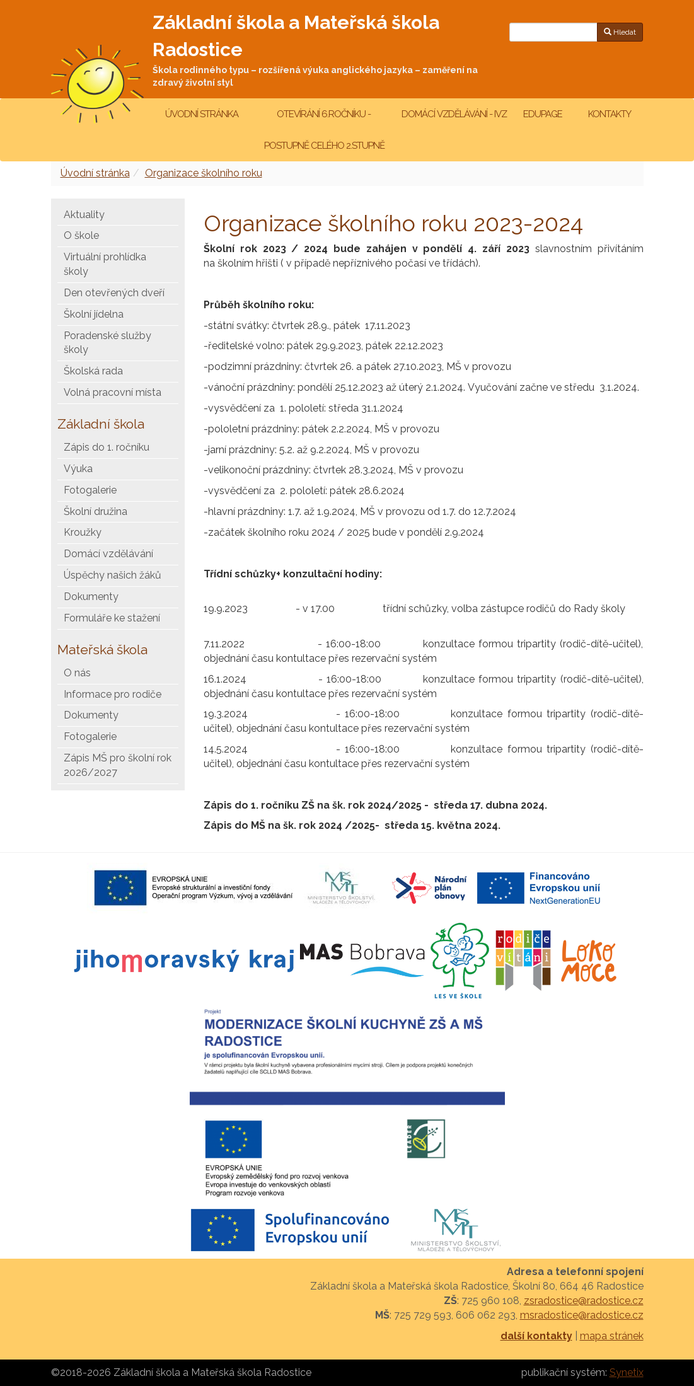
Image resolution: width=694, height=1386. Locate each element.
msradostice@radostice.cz (582, 1315)
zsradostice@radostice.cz (584, 1301)
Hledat (620, 32)
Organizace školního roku (203, 173)
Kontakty (609, 114)
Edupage (543, 114)
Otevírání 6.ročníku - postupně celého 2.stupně (323, 129)
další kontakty (536, 1336)
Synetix (627, 1372)
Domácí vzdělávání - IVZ (454, 114)
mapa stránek (612, 1336)
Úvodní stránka (201, 114)
